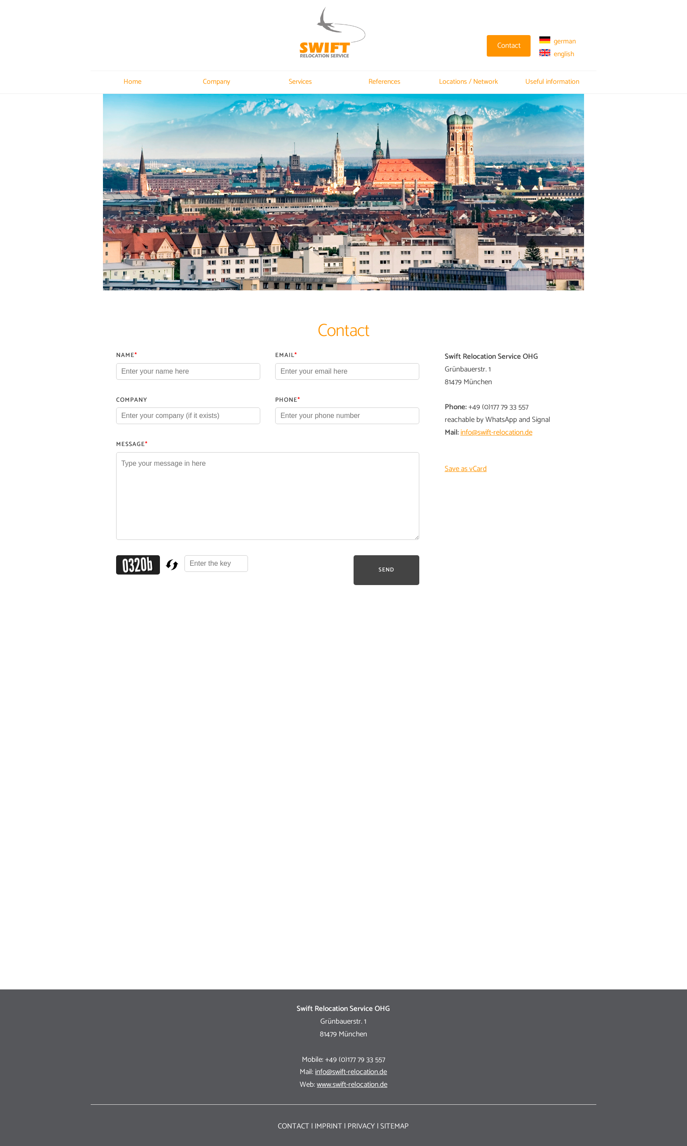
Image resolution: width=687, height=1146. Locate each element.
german (557, 41)
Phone (287, 400)
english (556, 54)
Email (286, 355)
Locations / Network (468, 82)
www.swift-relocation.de (352, 1084)
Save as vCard (466, 469)
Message (132, 444)
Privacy (361, 1126)
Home (133, 82)
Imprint (328, 1126)
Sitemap (394, 1126)
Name (126, 355)
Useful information (552, 82)
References (384, 82)
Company (216, 82)
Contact (293, 1126)
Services (300, 82)
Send (386, 570)
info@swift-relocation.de (496, 432)
